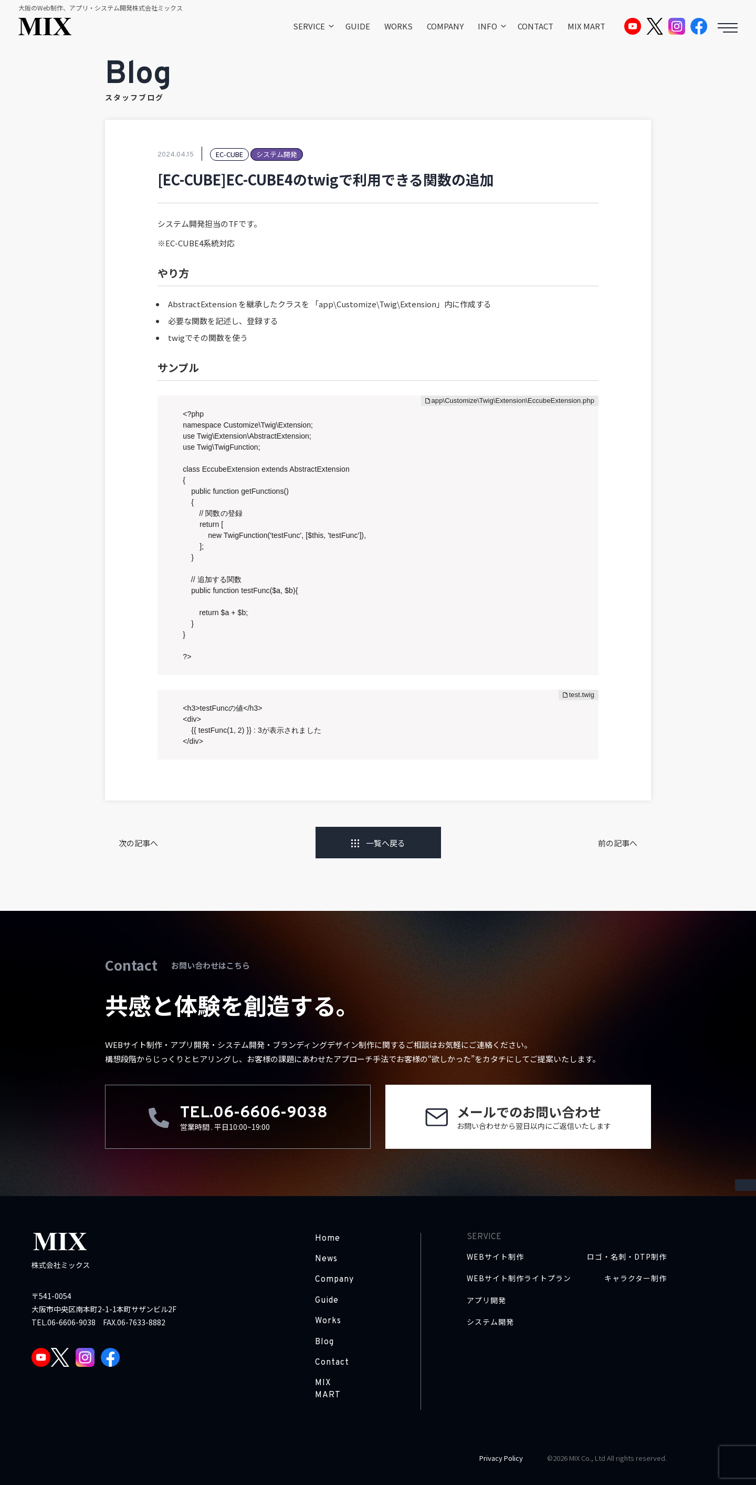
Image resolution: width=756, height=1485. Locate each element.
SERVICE (309, 26)
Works (328, 1321)
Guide (327, 1300)
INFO (487, 26)
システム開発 (490, 1322)
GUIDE (357, 26)
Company (334, 1279)
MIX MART (586, 26)
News (326, 1259)
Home (327, 1238)
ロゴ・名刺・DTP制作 (627, 1257)
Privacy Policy (501, 1458)
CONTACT (535, 26)
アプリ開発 (486, 1300)
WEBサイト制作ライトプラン (519, 1278)
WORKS (398, 26)
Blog (324, 1342)
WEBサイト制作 (495, 1257)
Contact (332, 1362)
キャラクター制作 (635, 1278)
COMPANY (445, 26)
